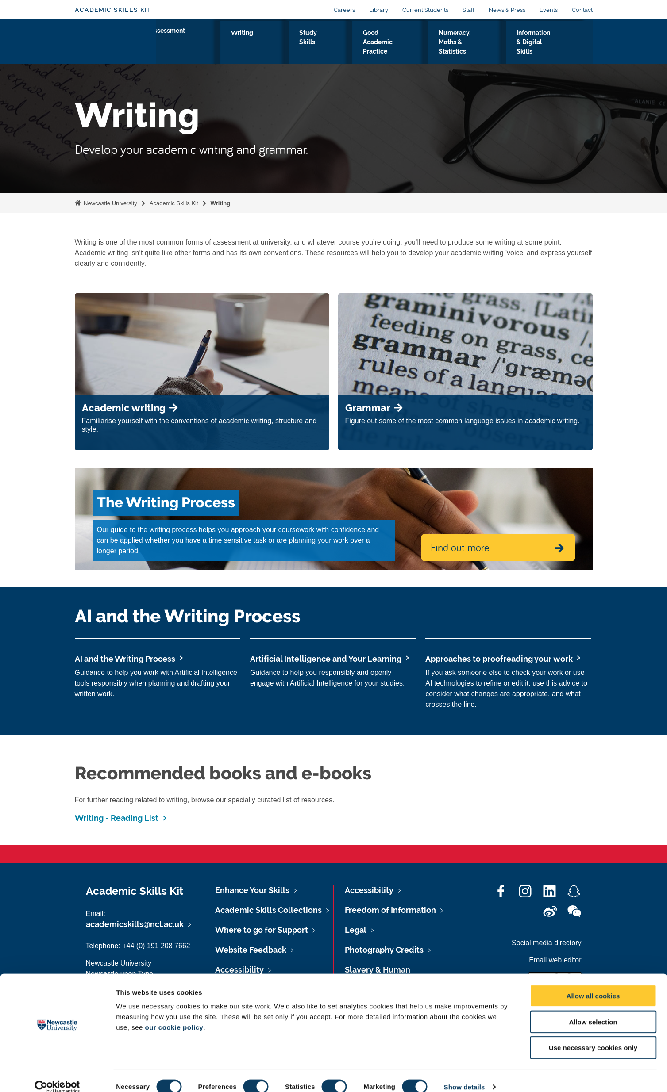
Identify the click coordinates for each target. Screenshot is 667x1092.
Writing (231, 43)
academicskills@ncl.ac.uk (135, 924)
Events (549, 10)
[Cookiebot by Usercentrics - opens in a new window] (57, 1074)
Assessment (183, 43)
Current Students (425, 10)
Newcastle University (109, 203)
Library (378, 10)
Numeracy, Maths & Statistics (440, 48)
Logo (115, 46)
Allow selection (593, 1009)
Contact (582, 10)
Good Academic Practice (344, 48)
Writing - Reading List (116, 818)
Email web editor (555, 960)
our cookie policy (174, 1015)
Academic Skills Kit (113, 10)
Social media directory (546, 942)
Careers (344, 10)
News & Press (507, 10)
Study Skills (275, 48)
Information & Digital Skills (538, 48)
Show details (464, 1074)
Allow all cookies (593, 983)
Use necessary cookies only (593, 1035)
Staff (468, 10)
